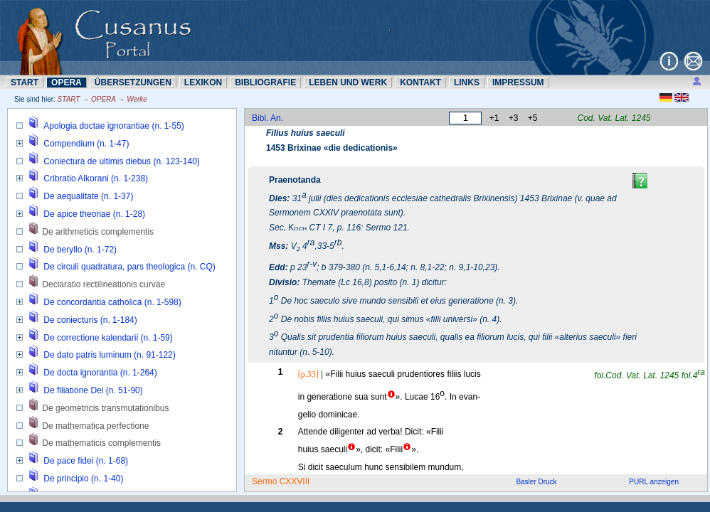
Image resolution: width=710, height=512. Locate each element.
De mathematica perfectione (95, 426)
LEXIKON (203, 82)
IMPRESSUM (518, 82)
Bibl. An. (267, 118)
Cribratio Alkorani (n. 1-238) (95, 178)
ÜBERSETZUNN (133, 82)
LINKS (466, 82)
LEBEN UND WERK (348, 82)
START (24, 82)
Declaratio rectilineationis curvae (103, 284)
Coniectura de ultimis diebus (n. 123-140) (121, 161)
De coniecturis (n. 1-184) (90, 320)
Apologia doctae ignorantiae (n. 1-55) (113, 126)
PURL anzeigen (654, 482)
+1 (494, 118)
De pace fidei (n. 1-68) (85, 461)
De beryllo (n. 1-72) (80, 250)
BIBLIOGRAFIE (265, 82)
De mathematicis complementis (101, 443)
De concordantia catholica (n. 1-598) (112, 302)
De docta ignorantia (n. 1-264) (100, 373)
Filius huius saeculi (305, 133)
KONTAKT (420, 82)
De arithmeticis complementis (98, 232)
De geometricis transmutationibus (105, 408)
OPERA (66, 82)
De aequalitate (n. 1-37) (88, 196)
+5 (533, 118)
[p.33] (308, 374)
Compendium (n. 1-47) (86, 144)
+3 (514, 118)
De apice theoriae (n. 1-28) (94, 214)
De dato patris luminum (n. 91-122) (109, 355)
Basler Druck (536, 482)
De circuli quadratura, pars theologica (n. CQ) (129, 267)
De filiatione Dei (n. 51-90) (92, 390)
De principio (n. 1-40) (83, 479)
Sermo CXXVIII (280, 481)
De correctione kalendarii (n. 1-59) (107, 338)
